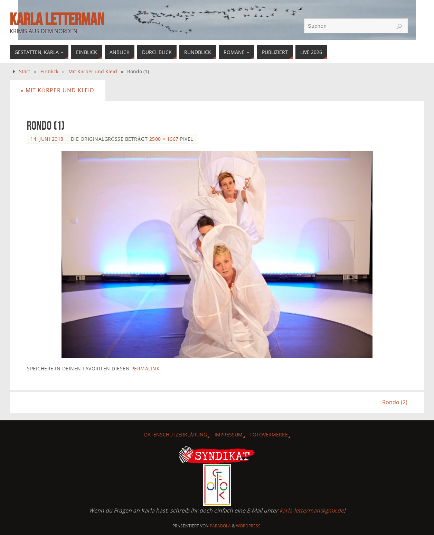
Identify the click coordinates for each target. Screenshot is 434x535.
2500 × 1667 (164, 139)
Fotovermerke (269, 434)
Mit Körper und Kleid (92, 71)
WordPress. (249, 526)
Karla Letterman (57, 19)
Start (24, 71)
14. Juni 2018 (47, 139)
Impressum (229, 434)
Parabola (220, 526)
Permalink (145, 368)
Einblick (49, 71)
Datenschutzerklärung (175, 434)
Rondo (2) (394, 402)
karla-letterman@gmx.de (312, 510)
